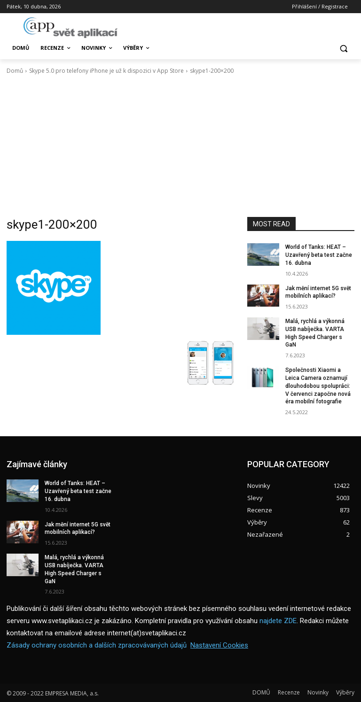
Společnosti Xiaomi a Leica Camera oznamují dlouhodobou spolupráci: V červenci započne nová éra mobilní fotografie (318, 386)
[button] (343, 48)
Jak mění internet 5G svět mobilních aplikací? (77, 528)
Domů (15, 71)
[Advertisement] (180, 146)
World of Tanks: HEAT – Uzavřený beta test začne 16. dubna (318, 255)
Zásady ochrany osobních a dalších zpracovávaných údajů (97, 645)
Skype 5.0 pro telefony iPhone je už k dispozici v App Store (106, 71)
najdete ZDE (278, 621)
